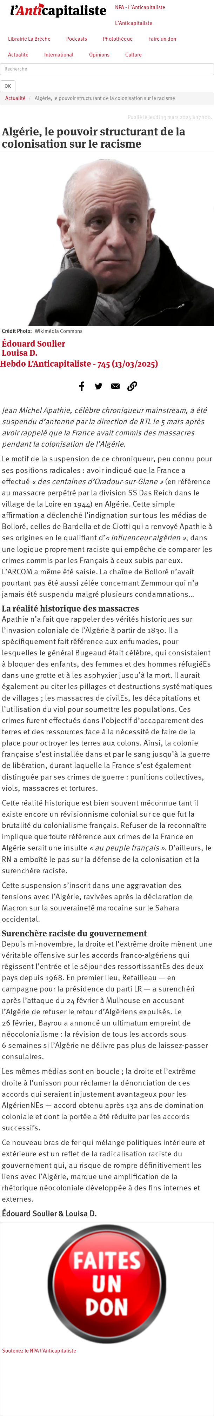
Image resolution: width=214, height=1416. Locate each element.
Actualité (18, 55)
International (58, 55)
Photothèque (118, 39)
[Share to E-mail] (115, 386)
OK (8, 86)
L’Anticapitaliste (133, 23)
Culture (133, 55)
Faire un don (162, 39)
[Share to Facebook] (82, 386)
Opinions (99, 55)
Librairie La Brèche (29, 39)
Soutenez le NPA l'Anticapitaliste (39, 1351)
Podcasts (76, 39)
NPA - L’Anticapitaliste (140, 8)
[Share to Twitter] (99, 386)
